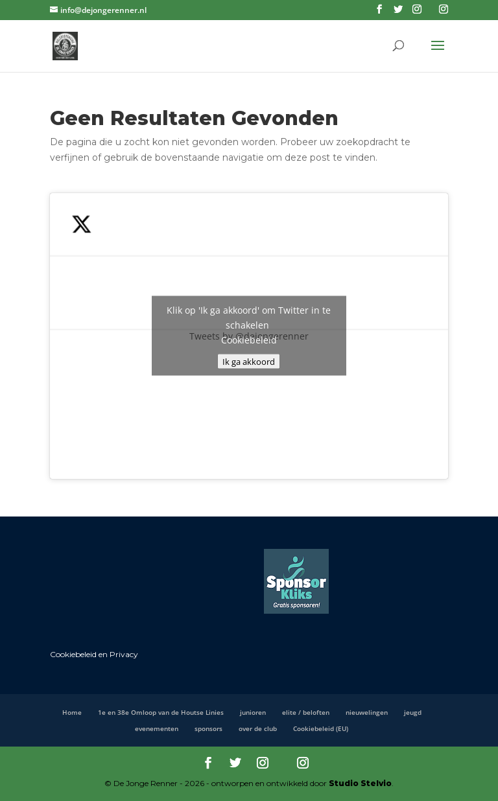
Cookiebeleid (249, 340)
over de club (258, 728)
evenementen (156, 728)
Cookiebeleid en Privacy (94, 654)
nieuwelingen (367, 712)
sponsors (208, 728)
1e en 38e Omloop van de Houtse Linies (161, 712)
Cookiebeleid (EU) (320, 728)
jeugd (412, 712)
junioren (253, 712)
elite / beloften (305, 712)
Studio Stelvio (360, 783)
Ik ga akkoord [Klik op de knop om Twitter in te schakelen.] (248, 361)
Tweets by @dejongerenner (249, 336)
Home (72, 712)
